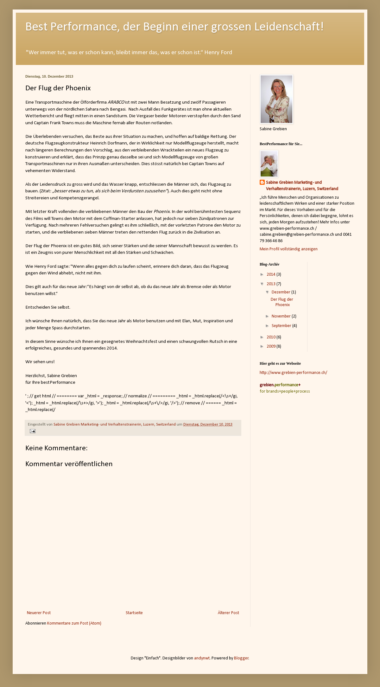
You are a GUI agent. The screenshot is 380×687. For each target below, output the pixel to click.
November (282, 316)
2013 (271, 284)
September (282, 326)
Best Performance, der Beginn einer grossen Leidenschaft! (174, 27)
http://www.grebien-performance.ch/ (293, 372)
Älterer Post (228, 613)
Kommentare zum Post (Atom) (74, 623)
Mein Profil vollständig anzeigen (289, 249)
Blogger (241, 658)
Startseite (134, 613)
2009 (271, 346)
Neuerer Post (39, 613)
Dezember (281, 292)
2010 (271, 337)
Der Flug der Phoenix (282, 302)
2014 (271, 274)
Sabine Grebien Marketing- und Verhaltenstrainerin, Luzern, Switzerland (302, 185)
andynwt (202, 658)
